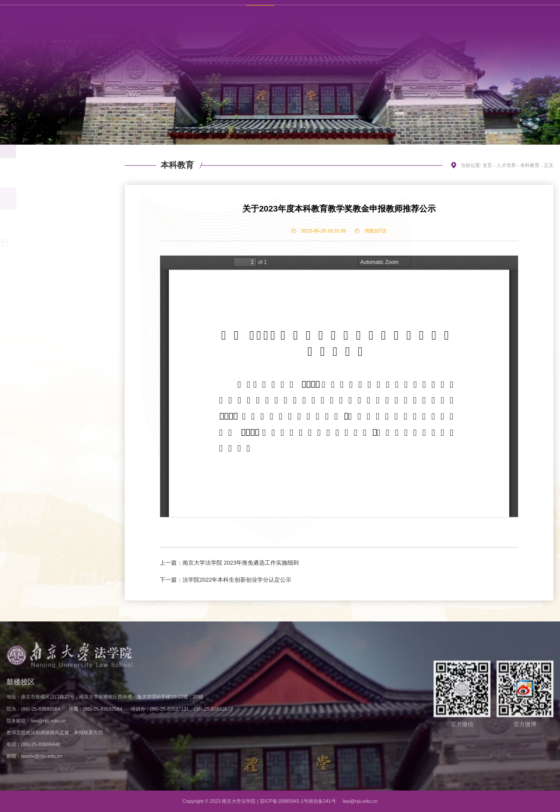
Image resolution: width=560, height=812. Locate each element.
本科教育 (56, 198)
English (498, 14)
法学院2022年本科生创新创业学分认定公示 (236, 579)
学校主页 (440, 14)
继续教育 (56, 277)
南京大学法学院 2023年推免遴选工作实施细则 (240, 562)
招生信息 (56, 176)
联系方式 (470, 14)
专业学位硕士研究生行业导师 (57, 248)
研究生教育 (57, 220)
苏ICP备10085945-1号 (284, 801)
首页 (487, 165)
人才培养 (506, 165)
